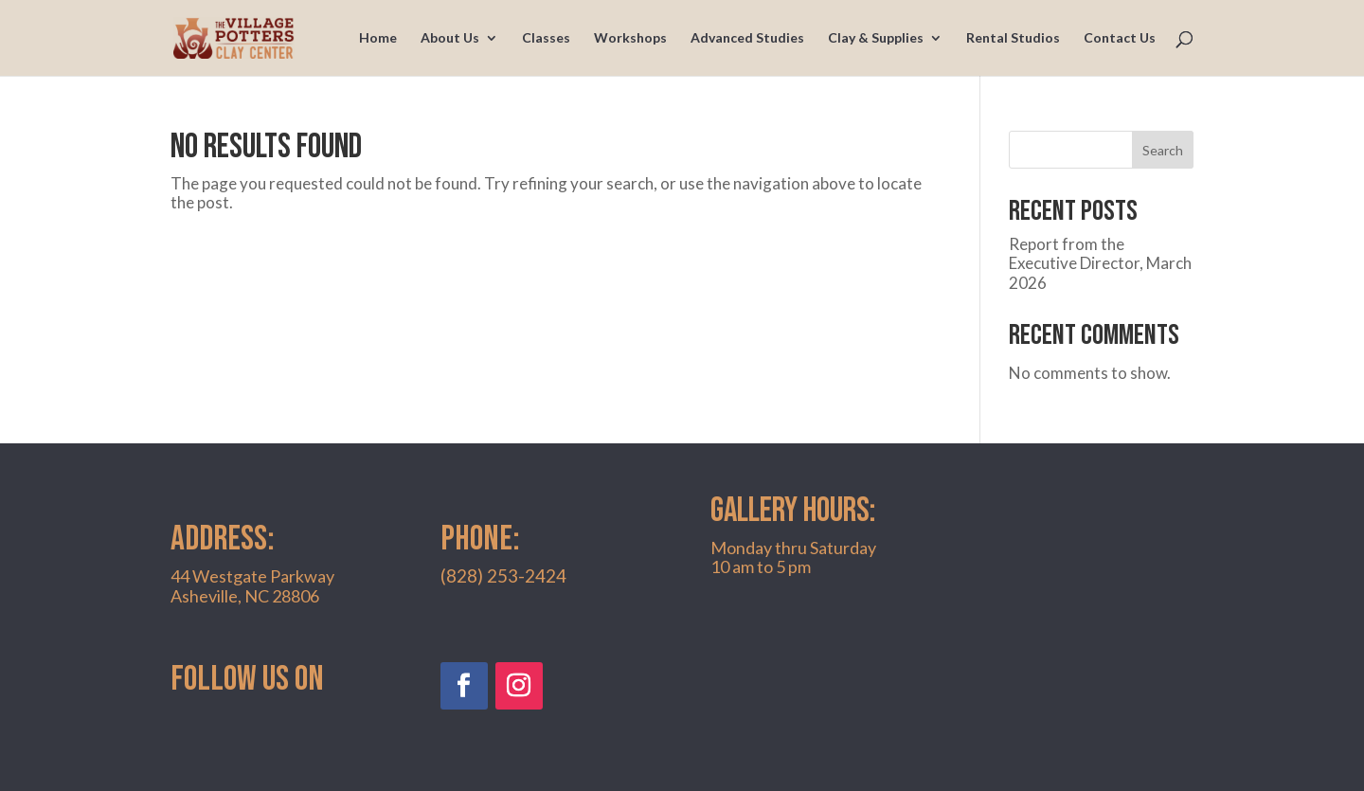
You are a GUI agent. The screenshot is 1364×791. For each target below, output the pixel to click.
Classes (546, 38)
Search (1162, 150)
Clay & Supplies (876, 38)
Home (378, 38)
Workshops (630, 38)
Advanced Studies (747, 38)
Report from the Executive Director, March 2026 (1100, 263)
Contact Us (1120, 38)
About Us (450, 38)
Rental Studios (1013, 38)
